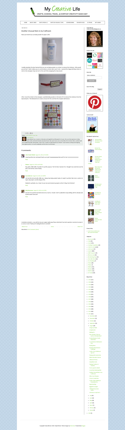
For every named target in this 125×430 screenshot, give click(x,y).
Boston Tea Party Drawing (98, 149)
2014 (89, 306)
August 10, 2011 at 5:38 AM (41, 155)
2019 (89, 294)
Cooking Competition (93, 245)
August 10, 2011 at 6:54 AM (36, 164)
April (91, 403)
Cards (26, 135)
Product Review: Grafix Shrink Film (94, 339)
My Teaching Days (92, 257)
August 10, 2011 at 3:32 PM (40, 190)
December (92, 316)
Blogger (83, 426)
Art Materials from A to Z (98, 193)
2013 (89, 309)
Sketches (90, 270)
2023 (89, 284)
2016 (89, 301)
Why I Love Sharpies (94, 376)
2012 (89, 311)
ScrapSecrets (92, 330)
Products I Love (32, 135)
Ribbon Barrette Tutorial (95, 357)
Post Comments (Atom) (33, 229)
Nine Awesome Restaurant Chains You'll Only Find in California (98, 169)
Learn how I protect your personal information (94, 231)
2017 (89, 299)
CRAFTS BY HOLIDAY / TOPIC (57, 22)
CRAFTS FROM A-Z (43, 22)
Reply (26, 159)
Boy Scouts (90, 239)
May (91, 400)
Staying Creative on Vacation (94, 365)
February (92, 407)
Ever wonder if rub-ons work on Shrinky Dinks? (95, 335)
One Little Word (91, 259)
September (92, 323)
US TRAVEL (89, 22)
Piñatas (89, 265)
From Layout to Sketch (94, 368)
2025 (89, 279)
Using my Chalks (93, 327)
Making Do (92, 332)
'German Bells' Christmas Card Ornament (98, 141)
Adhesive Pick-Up (93, 359)
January (92, 410)
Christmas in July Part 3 (94, 392)
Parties (89, 263)
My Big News (92, 345)
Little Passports (91, 253)
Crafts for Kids (91, 247)
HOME (25, 22)
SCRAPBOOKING (70, 22)
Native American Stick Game (98, 220)
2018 (89, 296)
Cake (89, 241)
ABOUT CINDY (33, 22)
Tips (36, 135)
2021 (89, 289)
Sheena (27, 164)
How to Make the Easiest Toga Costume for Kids (98, 212)
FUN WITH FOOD (81, 22)
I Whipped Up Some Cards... (94, 389)
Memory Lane (91, 255)
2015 (89, 304)
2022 (89, 287)
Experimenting (92, 384)
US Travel (90, 272)
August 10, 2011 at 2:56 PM (39, 176)
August (91, 325)
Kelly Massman (29, 190)
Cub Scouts (90, 249)
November (92, 318)
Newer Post (24, 226)
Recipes (90, 269)
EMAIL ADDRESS (91, 75)
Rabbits (89, 267)
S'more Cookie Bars (94, 378)
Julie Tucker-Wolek (30, 155)
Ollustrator (72, 426)
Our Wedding (91, 261)
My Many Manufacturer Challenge (94, 348)
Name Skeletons (97, 176)
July (91, 395)
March (91, 405)
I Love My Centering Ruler (95, 370)
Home (52, 226)
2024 (89, 282)
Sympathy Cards (93, 362)
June (91, 398)
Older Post (80, 226)
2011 (89, 314)
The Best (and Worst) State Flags (98, 186)
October (92, 321)
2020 (89, 292)
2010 (89, 413)
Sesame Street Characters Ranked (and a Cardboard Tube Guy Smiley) (95, 160)
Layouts (90, 251)
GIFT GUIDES (98, 22)
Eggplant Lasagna (93, 386)
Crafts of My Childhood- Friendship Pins (95, 381)
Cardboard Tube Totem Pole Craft (97, 203)
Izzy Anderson (28, 176)
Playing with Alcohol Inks (95, 355)
